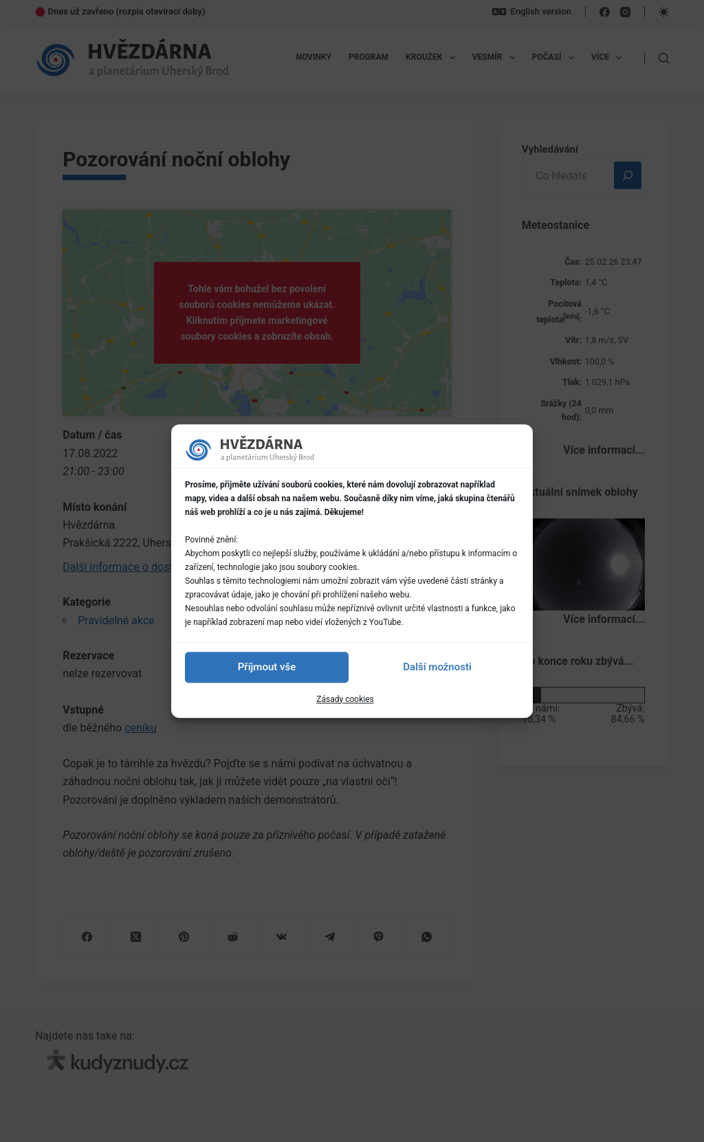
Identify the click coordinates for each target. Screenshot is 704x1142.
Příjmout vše (267, 667)
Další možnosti (437, 667)
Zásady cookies (344, 699)
